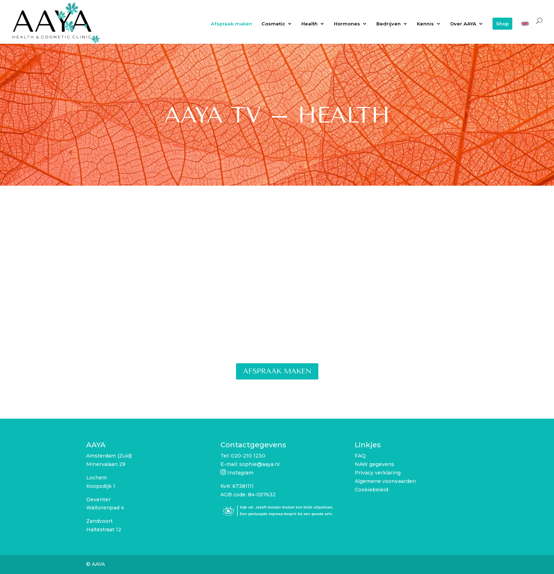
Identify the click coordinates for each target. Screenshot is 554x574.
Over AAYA (463, 23)
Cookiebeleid (371, 489)
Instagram (240, 473)
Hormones (347, 23)
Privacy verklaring (378, 473)
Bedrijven (388, 23)
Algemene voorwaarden (385, 481)
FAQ (360, 456)
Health (309, 23)
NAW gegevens (374, 464)
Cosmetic (273, 23)
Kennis (425, 23)
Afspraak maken (231, 23)
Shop (502, 23)
